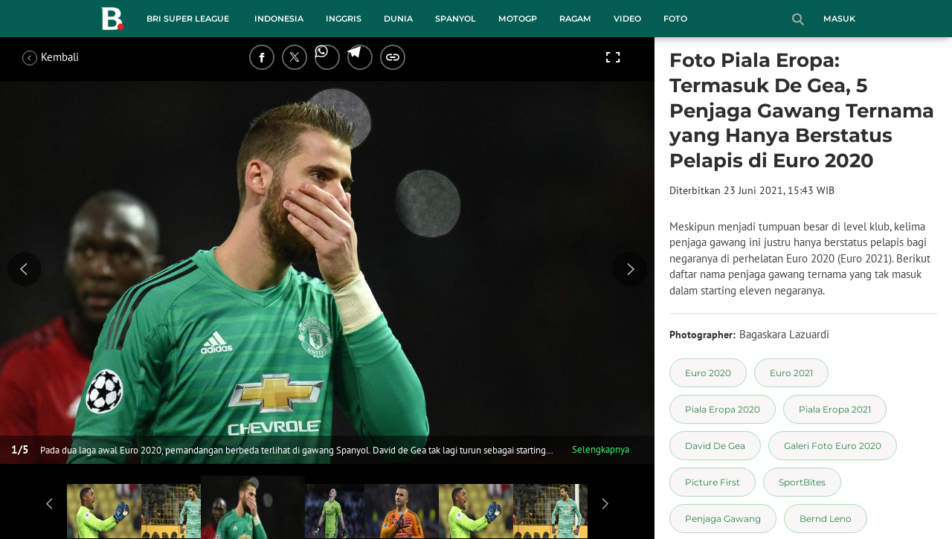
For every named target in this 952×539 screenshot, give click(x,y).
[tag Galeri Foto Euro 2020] (832, 445)
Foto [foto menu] (675, 18)
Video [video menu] (627, 18)
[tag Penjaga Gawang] (722, 518)
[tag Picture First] (712, 482)
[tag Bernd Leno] (825, 518)
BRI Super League (188, 18)
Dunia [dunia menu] (398, 18)
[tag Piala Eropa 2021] (835, 409)
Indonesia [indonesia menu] (278, 18)
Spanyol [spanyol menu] (455, 18)
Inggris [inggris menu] (343, 18)
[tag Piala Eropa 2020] (722, 409)
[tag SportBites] (802, 482)
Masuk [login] (839, 18)
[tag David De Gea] (715, 445)
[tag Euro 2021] (791, 372)
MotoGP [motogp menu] (517, 18)
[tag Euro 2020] (708, 372)
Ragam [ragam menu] (575, 18)
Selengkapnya (600, 449)
